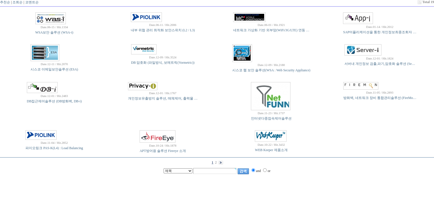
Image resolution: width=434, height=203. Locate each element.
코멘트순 (32, 2)
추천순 (5, 2)
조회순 (17, 2)
